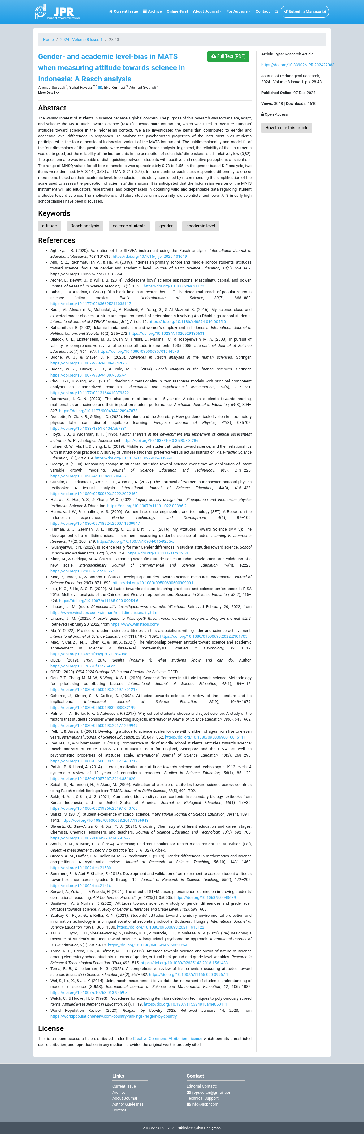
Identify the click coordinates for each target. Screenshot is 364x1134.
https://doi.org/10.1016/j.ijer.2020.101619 (150, 256)
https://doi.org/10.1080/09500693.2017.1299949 (94, 725)
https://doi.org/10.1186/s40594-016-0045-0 (187, 321)
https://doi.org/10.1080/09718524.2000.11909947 (95, 523)
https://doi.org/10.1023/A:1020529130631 (166, 333)
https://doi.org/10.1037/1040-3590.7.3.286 (160, 440)
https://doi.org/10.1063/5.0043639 (205, 897)
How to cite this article (286, 127)
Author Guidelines (128, 1104)
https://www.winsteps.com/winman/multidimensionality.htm (103, 612)
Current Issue (123, 11)
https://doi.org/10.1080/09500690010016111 (205, 737)
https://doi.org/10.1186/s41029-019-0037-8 (133, 458)
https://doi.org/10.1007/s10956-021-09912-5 (90, 838)
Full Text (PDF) (228, 56)
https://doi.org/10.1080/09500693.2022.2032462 (94, 493)
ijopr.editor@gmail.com (209, 1092)
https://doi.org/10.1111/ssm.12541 (159, 553)
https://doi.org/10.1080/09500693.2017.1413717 (94, 761)
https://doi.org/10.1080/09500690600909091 (153, 582)
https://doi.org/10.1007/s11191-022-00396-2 (147, 505)
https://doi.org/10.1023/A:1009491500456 (88, 476)
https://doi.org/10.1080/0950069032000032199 (93, 707)
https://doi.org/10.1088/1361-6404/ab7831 (88, 428)
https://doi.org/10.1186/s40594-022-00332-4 (147, 945)
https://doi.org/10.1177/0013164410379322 (89, 392)
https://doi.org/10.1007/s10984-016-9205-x (135, 541)
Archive (152, 11)
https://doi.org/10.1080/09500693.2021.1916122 (160, 927)
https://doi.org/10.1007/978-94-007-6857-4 (88, 375)
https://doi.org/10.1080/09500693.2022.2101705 (203, 636)
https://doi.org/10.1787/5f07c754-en (82, 666)
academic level (200, 225)
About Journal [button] (206, 11)
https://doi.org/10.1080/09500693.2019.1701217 (94, 689)
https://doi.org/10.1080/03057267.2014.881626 (92, 778)
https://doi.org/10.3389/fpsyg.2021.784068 (88, 654)
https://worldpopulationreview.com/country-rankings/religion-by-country (113, 1016)
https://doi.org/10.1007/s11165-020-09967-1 (188, 974)
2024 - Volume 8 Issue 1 (81, 39)
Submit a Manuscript (305, 11)
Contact (263, 11)
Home (48, 39)
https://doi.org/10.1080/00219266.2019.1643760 (94, 808)
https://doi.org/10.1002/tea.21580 (80, 867)
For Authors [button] (237, 11)
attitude (49, 225)
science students (129, 225)
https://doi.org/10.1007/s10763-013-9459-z (88, 992)
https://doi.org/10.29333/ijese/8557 (82, 571)
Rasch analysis (85, 225)
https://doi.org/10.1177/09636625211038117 (90, 303)
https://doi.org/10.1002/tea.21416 (80, 885)
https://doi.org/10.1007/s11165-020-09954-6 (98, 600)
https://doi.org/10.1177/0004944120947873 (98, 410)
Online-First (177, 11)
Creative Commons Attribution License (167, 1038)
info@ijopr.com (202, 1104)
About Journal (124, 1098)
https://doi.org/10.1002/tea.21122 (174, 286)
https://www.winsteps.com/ (134, 624)
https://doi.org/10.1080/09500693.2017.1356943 (105, 820)
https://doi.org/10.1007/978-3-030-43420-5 (88, 363)
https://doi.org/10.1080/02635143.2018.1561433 (184, 962)
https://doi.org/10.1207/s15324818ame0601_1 (185, 1004)
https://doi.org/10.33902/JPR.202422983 (298, 65)
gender (166, 225)
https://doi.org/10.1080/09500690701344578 (138, 351)
